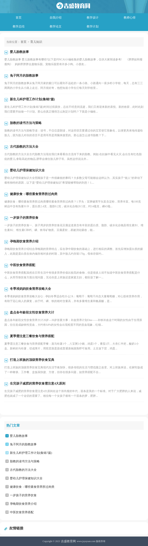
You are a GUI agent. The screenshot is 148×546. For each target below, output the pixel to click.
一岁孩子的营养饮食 (23, 495)
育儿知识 (36, 41)
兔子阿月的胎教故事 (23, 444)
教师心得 (130, 17)
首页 (19, 17)
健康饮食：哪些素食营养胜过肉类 (32, 486)
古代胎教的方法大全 (23, 469)
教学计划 (93, 26)
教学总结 (19, 26)
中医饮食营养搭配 (22, 512)
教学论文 (56, 26)
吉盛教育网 (68, 541)
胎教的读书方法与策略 (25, 461)
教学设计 (93, 17)
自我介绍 (56, 17)
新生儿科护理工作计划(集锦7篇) (31, 452)
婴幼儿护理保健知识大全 (26, 478)
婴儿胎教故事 (19, 435)
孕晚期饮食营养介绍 (23, 503)
